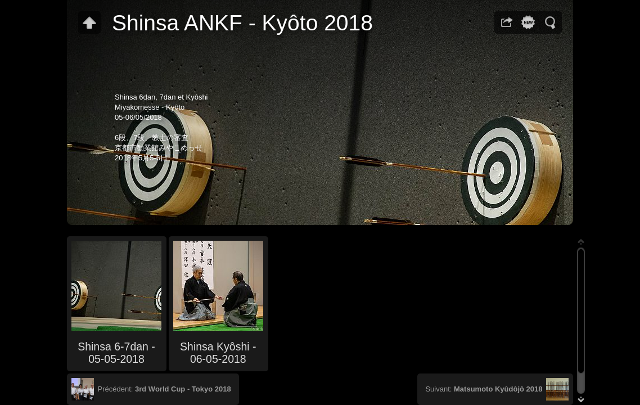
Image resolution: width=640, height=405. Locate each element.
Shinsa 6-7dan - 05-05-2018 (116, 352)
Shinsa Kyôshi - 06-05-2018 (218, 352)
